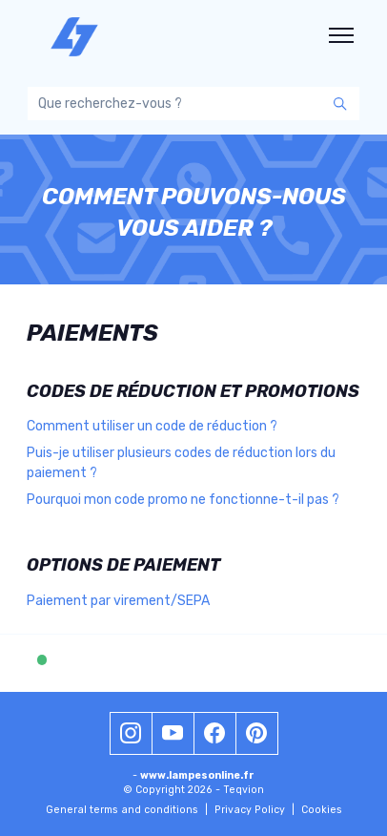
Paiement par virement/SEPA (118, 601)
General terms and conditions (127, 810)
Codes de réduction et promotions (193, 391)
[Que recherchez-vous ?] (193, 103)
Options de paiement (123, 564)
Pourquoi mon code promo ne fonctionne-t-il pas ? (183, 499)
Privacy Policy (254, 810)
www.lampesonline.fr (197, 775)
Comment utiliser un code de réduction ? (152, 426)
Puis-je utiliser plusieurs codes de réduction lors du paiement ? (181, 463)
